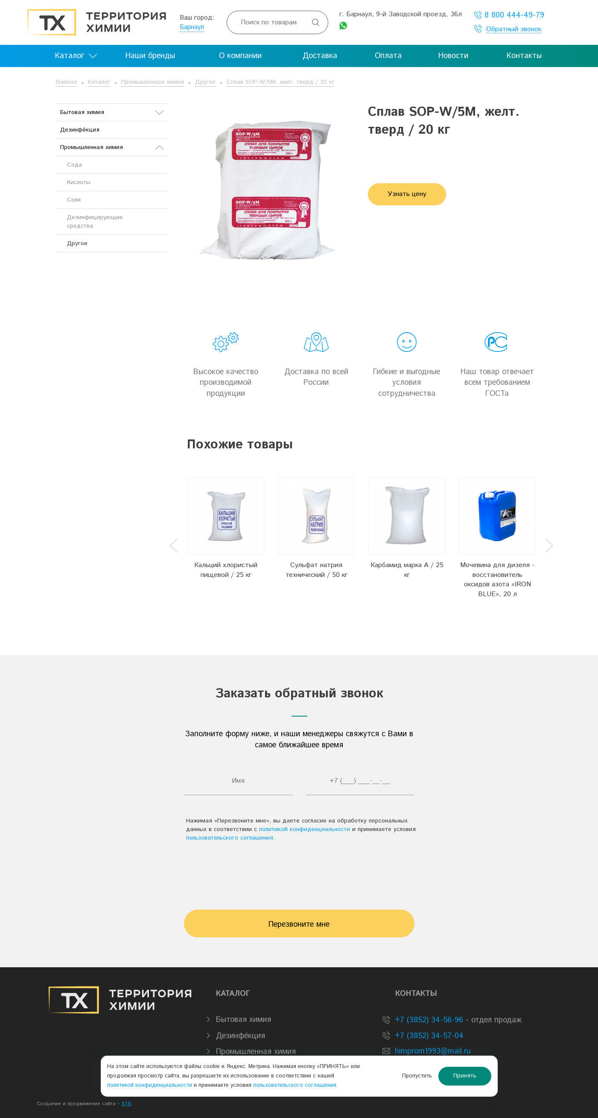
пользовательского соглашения (229, 838)
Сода (74, 165)
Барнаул (192, 27)
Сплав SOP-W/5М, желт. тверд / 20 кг (281, 82)
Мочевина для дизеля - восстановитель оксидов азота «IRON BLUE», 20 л (497, 580)
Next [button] (549, 546)
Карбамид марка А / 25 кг (406, 570)
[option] (226, 538)
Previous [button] (174, 546)
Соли (74, 200)
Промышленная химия (152, 82)
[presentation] (299, 871)
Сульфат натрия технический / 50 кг (316, 570)
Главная (66, 82)
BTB (126, 1103)
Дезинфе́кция (79, 130)
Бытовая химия (112, 112)
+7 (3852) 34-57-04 (428, 1036)
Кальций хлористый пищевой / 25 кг (225, 570)
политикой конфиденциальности (304, 829)
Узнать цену (407, 194)
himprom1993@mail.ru (433, 1051)
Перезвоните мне (299, 924)
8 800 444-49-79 (509, 15)
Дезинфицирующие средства (95, 221)
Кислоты (78, 182)
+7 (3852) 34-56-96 (427, 1020)
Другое (205, 82)
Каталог (99, 82)
